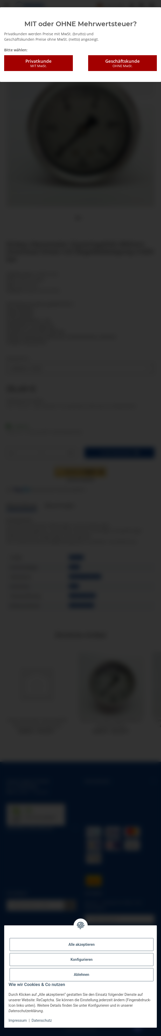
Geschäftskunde (122, 63)
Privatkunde (38, 63)
